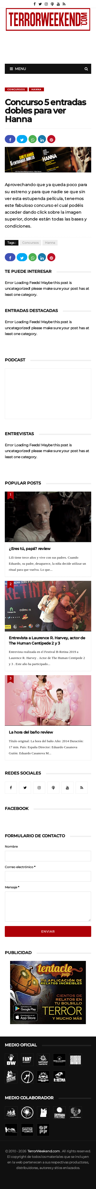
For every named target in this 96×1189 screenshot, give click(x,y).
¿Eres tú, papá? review (30, 549)
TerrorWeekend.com (44, 1151)
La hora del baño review (31, 732)
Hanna (36, 89)
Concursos (16, 89)
